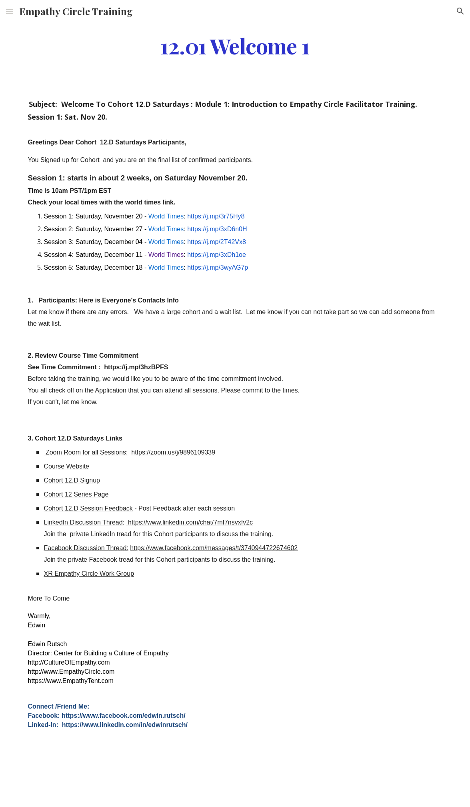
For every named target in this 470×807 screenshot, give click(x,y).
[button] (9, 11)
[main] (234, 45)
